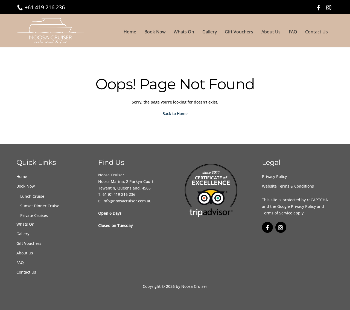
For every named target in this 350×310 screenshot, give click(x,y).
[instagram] (329, 6)
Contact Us (316, 32)
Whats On (184, 32)
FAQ (293, 32)
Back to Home (175, 113)
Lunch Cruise (32, 196)
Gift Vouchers (239, 32)
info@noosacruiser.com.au (127, 200)
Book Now (155, 32)
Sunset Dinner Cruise (39, 205)
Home (130, 32)
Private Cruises (34, 215)
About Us (271, 32)
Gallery (209, 32)
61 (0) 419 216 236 (119, 194)
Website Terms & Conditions (288, 186)
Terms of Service (277, 213)
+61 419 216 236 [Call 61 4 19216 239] (45, 7)
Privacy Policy (274, 176)
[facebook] (318, 6)
